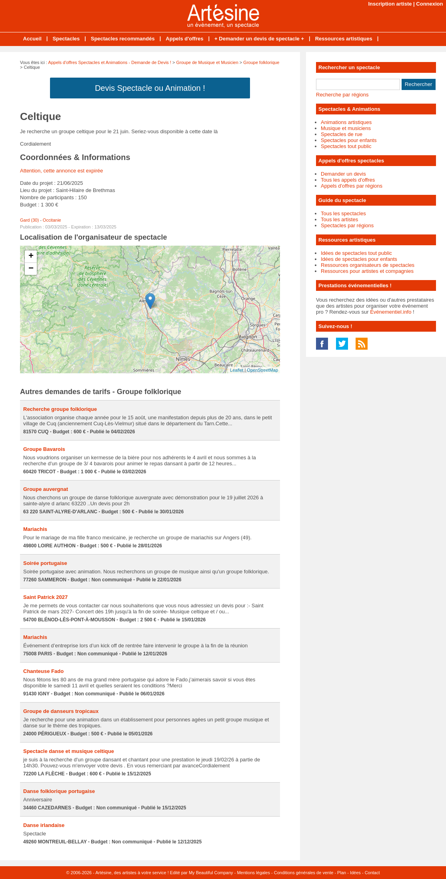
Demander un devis (343, 174)
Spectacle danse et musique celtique (68, 751)
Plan (341, 872)
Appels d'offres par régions (351, 186)
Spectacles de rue (341, 134)
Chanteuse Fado (43, 671)
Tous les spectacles (343, 213)
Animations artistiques (346, 122)
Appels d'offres (184, 39)
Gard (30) (29, 220)
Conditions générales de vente (304, 872)
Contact (372, 872)
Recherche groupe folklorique (60, 409)
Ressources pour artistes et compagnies (367, 271)
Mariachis (35, 529)
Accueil (32, 39)
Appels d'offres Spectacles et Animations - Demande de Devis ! (109, 62)
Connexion (429, 4)
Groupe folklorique (261, 62)
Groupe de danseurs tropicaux (61, 711)
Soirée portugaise (45, 563)
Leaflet (236, 370)
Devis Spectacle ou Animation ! (150, 88)
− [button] (31, 269)
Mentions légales (253, 872)
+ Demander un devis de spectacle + (259, 39)
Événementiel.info (390, 312)
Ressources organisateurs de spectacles (367, 265)
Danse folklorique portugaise (59, 791)
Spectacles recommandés (123, 39)
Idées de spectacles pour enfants (359, 259)
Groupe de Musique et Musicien (207, 62)
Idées (355, 872)
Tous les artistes (339, 219)
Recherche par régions (342, 95)
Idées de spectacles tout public (356, 253)
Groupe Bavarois (44, 449)
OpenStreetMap (262, 370)
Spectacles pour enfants (348, 140)
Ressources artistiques (343, 39)
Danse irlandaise (43, 825)
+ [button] (31, 256)
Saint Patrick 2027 (45, 597)
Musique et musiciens (346, 128)
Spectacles (66, 39)
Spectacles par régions (347, 225)
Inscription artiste (390, 4)
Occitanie (52, 220)
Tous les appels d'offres (348, 180)
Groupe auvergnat (45, 489)
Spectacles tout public (346, 146)
